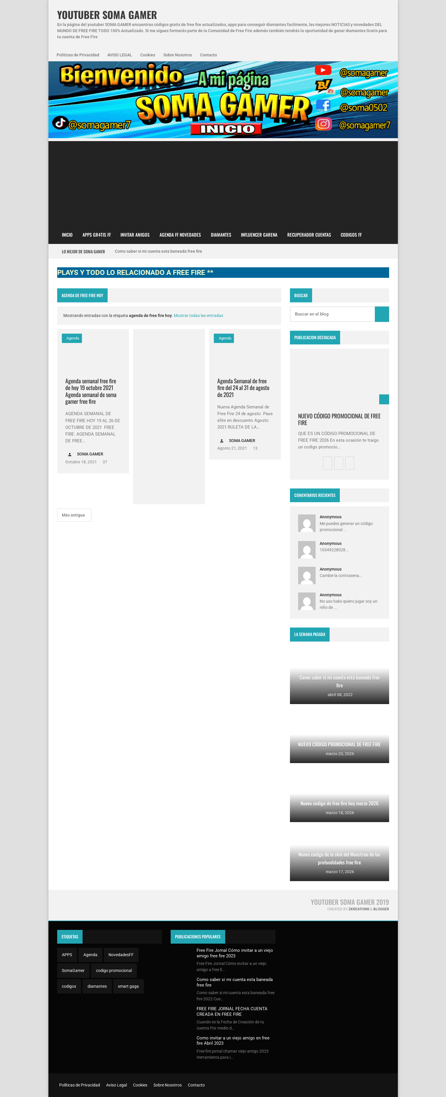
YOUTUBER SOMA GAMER (107, 15)
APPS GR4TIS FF (97, 234)
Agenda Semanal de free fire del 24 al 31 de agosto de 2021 (243, 388)
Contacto (208, 55)
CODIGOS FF (351, 234)
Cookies (147, 55)
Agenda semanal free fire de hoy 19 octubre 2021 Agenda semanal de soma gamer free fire (90, 391)
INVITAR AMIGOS (135, 234)
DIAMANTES (221, 234)
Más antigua (74, 515)
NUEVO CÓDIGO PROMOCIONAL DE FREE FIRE (339, 419)
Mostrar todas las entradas (198, 315)
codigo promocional (114, 970)
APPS (67, 954)
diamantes (97, 986)
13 (255, 448)
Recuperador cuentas (309, 234)
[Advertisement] (223, 182)
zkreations (359, 909)
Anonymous (331, 516)
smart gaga (128, 986)
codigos (69, 986)
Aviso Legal (116, 1085)
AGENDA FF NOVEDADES (180, 234)
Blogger (381, 909)
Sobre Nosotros (177, 55)
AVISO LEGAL (119, 55)
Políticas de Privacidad (78, 55)
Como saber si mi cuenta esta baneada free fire (158, 251)
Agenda (72, 338)
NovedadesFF (121, 954)
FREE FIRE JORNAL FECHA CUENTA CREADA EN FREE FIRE (232, 1011)
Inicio (67, 234)
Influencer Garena (259, 234)
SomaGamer (73, 970)
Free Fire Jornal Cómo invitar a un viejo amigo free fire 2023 (235, 953)
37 (104, 462)
